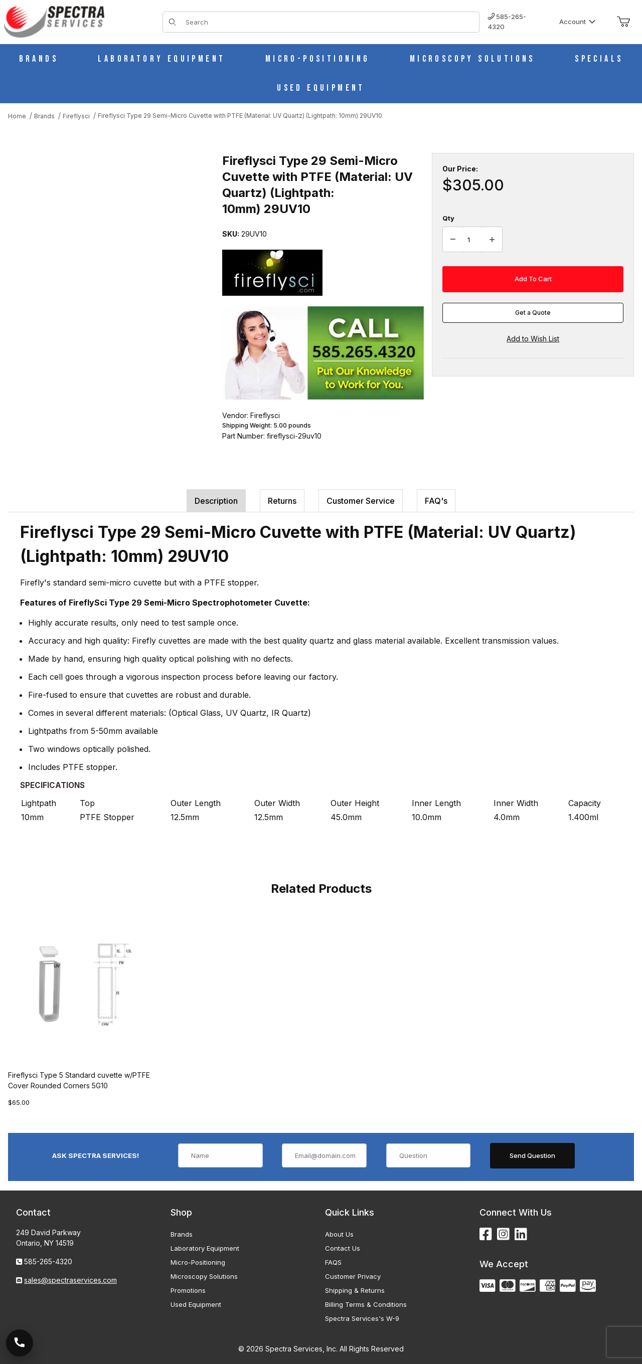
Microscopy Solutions (204, 1276)
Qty (448, 218)
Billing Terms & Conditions (366, 1304)
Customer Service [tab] (361, 501)
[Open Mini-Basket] (623, 22)
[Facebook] (485, 1234)
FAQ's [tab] (436, 501)
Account (577, 22)
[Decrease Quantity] (453, 239)
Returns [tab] (282, 501)
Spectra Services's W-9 (362, 1318)
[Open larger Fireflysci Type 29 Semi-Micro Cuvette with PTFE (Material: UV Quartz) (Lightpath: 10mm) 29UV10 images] (112, 247)
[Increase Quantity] (492, 239)
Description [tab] (216, 501)
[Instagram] (503, 1234)
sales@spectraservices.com (70, 1280)
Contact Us (342, 1248)
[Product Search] (329, 22)
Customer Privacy (353, 1276)
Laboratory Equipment (205, 1248)
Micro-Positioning (198, 1262)
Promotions (188, 1290)
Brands (182, 1234)
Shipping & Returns (355, 1290)
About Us (339, 1234)
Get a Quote (533, 312)
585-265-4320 (507, 22)
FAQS (333, 1262)
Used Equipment (196, 1304)
